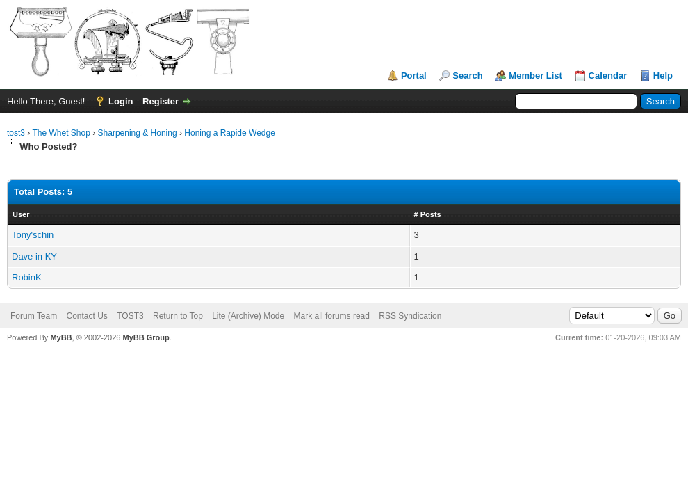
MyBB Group (145, 337)
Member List (535, 75)
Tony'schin (33, 235)
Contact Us (86, 316)
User (21, 214)
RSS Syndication (410, 316)
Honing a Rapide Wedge (229, 133)
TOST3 (130, 316)
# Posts (427, 214)
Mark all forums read (332, 316)
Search (467, 75)
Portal (414, 75)
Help (663, 75)
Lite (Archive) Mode (248, 316)
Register (160, 101)
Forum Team (33, 316)
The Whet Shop (61, 133)
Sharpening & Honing (137, 133)
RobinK (27, 277)
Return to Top (178, 316)
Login (120, 101)
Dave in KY (34, 256)
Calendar (608, 75)
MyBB (61, 337)
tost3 (16, 133)
